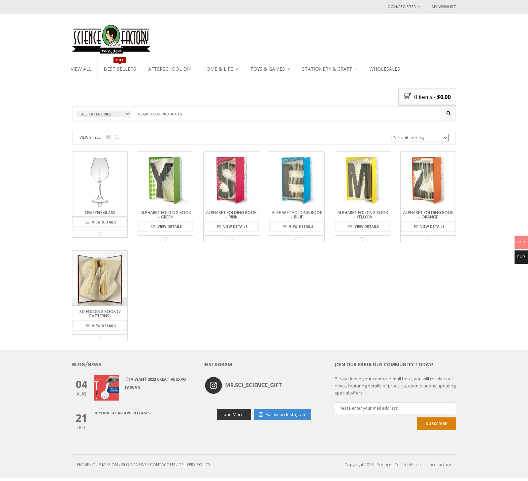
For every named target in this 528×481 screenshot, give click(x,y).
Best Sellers (120, 69)
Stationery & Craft (327, 69)
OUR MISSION (105, 468)
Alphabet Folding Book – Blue (297, 217)
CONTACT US (162, 468)
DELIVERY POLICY (194, 468)
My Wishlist (444, 6)
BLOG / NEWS (133, 468)
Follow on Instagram (282, 414)
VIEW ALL (81, 69)
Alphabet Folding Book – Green (165, 217)
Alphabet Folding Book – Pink (231, 217)
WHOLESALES (384, 69)
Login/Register (401, 6)
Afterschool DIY (169, 69)
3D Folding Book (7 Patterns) (100, 317)
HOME (83, 468)
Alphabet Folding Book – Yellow (362, 217)
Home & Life (218, 69)
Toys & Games (267, 69)
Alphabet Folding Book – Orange (428, 217)
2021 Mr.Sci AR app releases (122, 415)
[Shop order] (420, 140)
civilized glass (100, 215)
